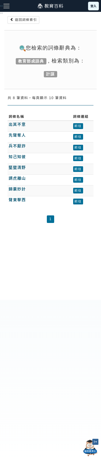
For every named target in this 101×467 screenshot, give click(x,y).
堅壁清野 (17, 167)
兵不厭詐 (17, 146)
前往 (78, 126)
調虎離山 (17, 178)
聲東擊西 (17, 200)
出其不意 (17, 124)
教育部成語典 (31, 61)
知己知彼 (17, 157)
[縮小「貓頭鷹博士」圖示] (95, 442)
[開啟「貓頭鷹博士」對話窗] (90, 448)
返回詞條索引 (23, 20)
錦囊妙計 (17, 189)
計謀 (50, 74)
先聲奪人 (17, 135)
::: (1, 13)
